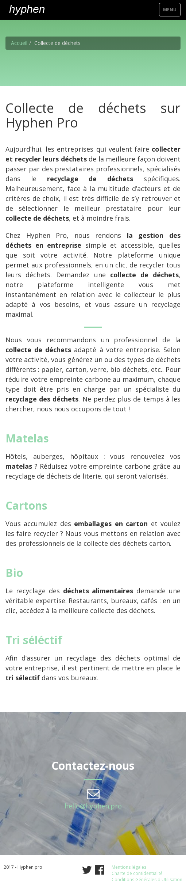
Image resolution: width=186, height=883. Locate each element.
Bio (14, 572)
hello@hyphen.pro (93, 806)
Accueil (19, 42)
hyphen (27, 9)
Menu (172, 11)
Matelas (27, 438)
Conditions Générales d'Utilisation (147, 879)
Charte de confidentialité (137, 873)
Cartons (26, 505)
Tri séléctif (33, 639)
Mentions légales (129, 867)
